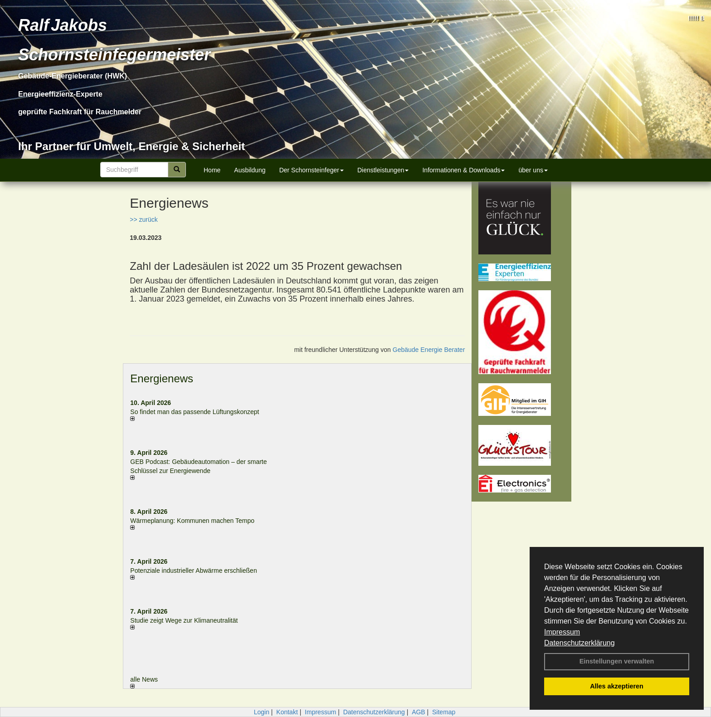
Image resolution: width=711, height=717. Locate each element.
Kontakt (286, 712)
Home (212, 170)
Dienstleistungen (383, 170)
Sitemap (443, 712)
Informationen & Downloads (463, 170)
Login (261, 712)
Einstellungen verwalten (617, 661)
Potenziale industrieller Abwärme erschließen (193, 570)
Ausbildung (249, 170)
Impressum (562, 632)
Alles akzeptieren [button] (616, 686)
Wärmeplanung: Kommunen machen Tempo (192, 520)
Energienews (161, 378)
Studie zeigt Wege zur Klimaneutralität (184, 620)
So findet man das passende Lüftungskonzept (194, 411)
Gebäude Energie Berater (429, 349)
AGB (418, 712)
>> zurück (143, 219)
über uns (532, 170)
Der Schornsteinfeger (311, 170)
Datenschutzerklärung (579, 643)
